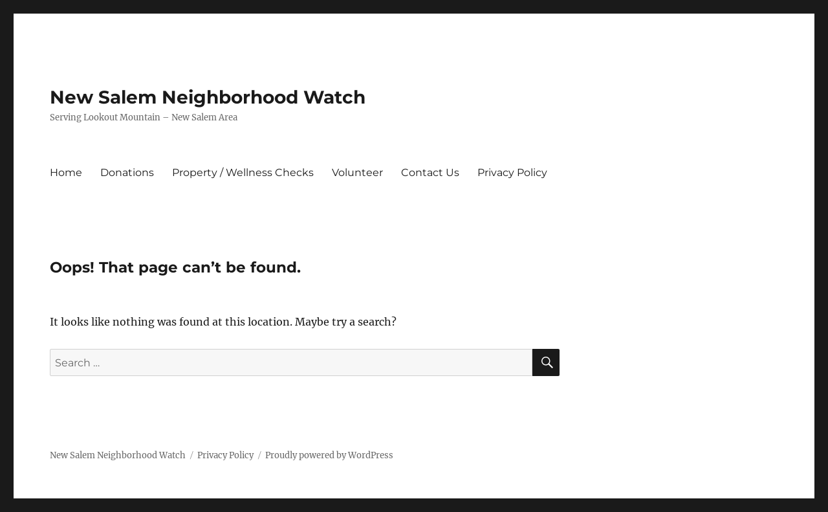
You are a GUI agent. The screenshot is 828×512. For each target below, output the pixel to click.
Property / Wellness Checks (243, 172)
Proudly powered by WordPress (329, 455)
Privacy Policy (512, 172)
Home (66, 172)
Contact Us (430, 172)
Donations (127, 172)
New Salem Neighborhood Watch (207, 97)
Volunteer (357, 172)
